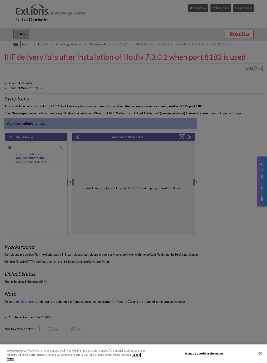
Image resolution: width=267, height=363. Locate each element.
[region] (133, 353)
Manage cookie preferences (204, 353)
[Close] (260, 353)
